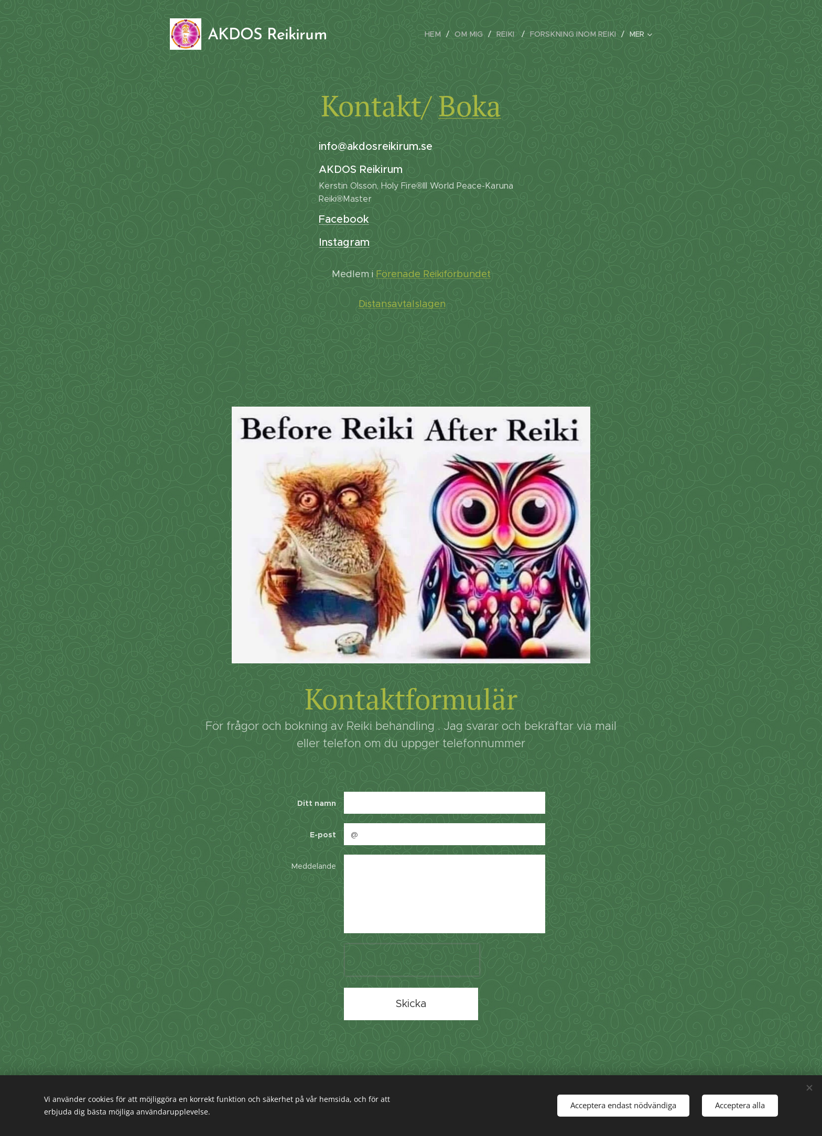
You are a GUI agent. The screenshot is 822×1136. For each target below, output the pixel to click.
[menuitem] (443, 34)
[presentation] (412, 960)
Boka (469, 105)
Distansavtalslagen (402, 304)
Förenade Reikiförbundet (433, 274)
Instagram (344, 242)
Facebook (344, 219)
